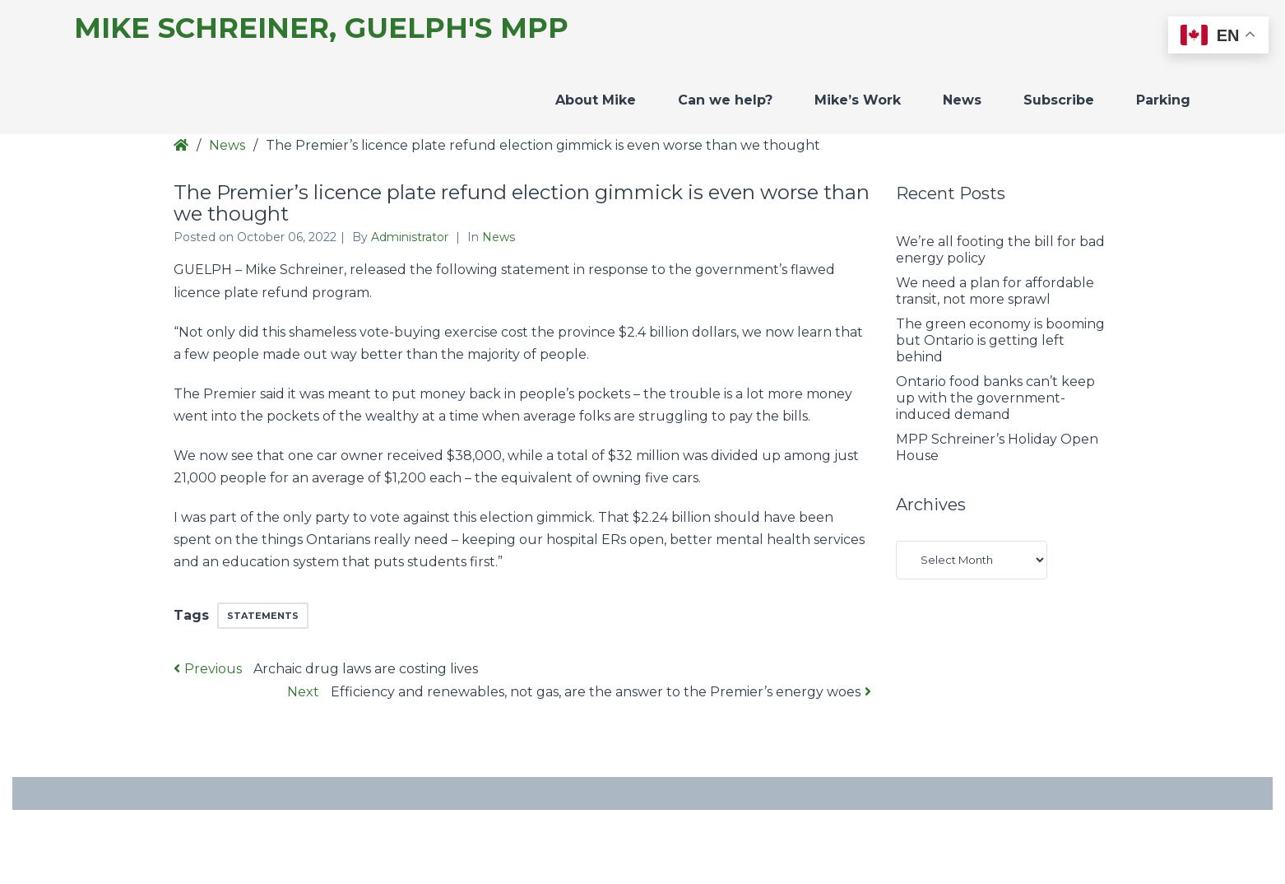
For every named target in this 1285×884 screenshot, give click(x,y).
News (962, 100)
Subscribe (1058, 100)
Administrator (411, 237)
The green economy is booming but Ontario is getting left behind (1000, 340)
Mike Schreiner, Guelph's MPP (321, 28)
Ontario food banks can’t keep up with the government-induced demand (995, 398)
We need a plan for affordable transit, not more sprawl (995, 291)
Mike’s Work (857, 100)
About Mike (595, 100)
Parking (1163, 100)
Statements (263, 615)
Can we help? (725, 100)
